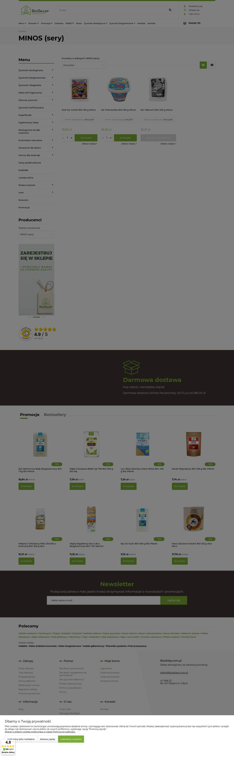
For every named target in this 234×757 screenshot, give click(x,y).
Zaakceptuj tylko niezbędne (21, 739)
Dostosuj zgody (47, 739)
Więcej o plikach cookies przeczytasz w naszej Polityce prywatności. (40, 731)
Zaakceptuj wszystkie (71, 739)
